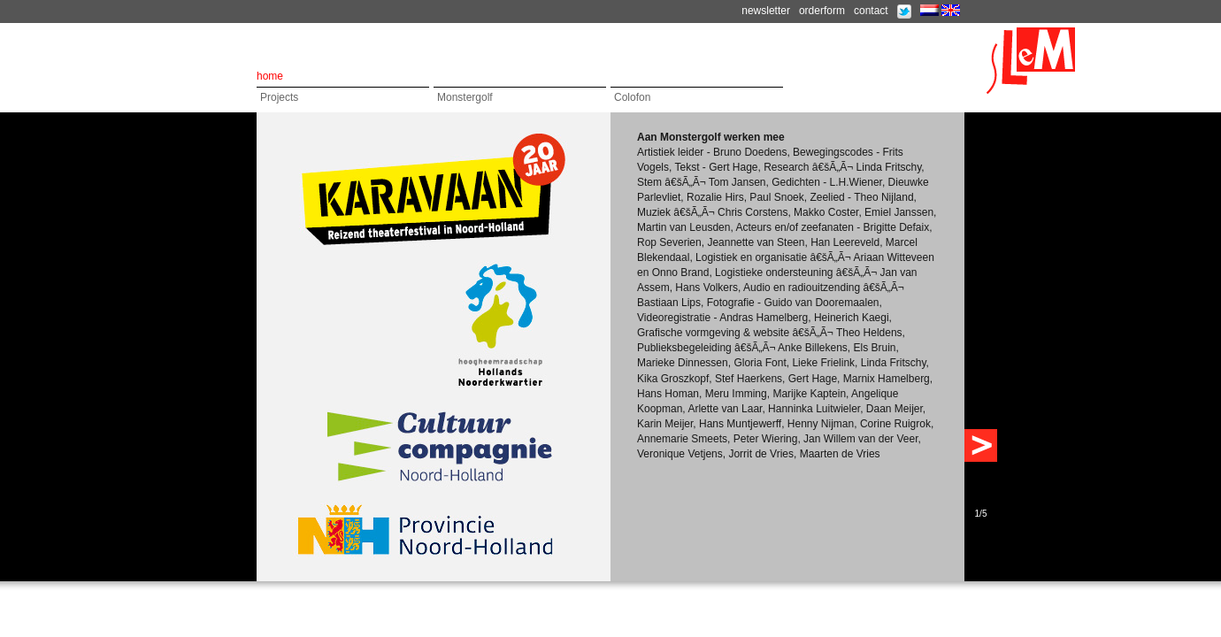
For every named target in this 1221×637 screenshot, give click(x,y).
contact (871, 10)
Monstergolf (465, 97)
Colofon (632, 97)
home (270, 76)
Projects (279, 97)
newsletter (765, 10)
